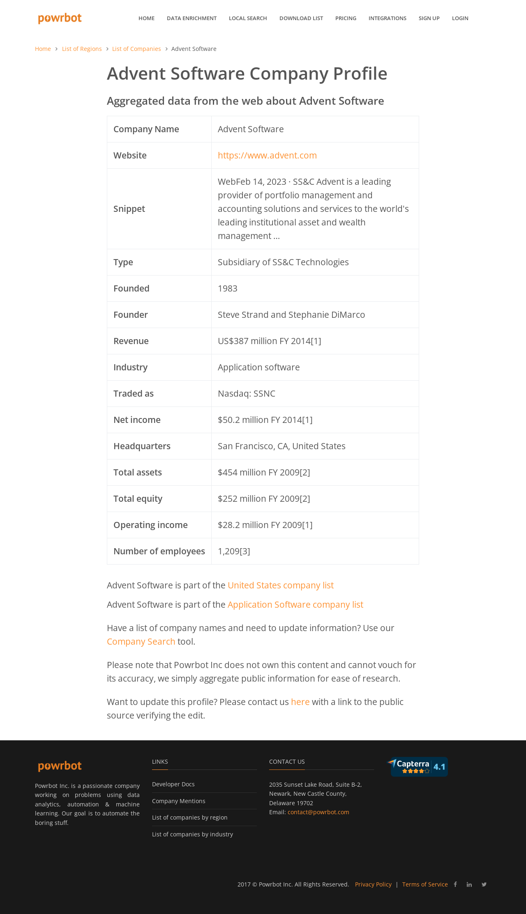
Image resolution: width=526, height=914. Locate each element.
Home (146, 18)
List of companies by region (190, 817)
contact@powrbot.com (318, 812)
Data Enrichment (192, 18)
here (300, 701)
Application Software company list (295, 604)
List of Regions (82, 49)
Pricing (345, 18)
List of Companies (136, 49)
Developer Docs (173, 784)
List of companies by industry (192, 834)
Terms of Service (425, 884)
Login (460, 18)
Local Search (248, 18)
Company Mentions (178, 801)
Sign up (429, 18)
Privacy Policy (373, 884)
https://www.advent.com (267, 155)
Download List (301, 18)
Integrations (387, 18)
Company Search (141, 641)
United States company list (281, 585)
